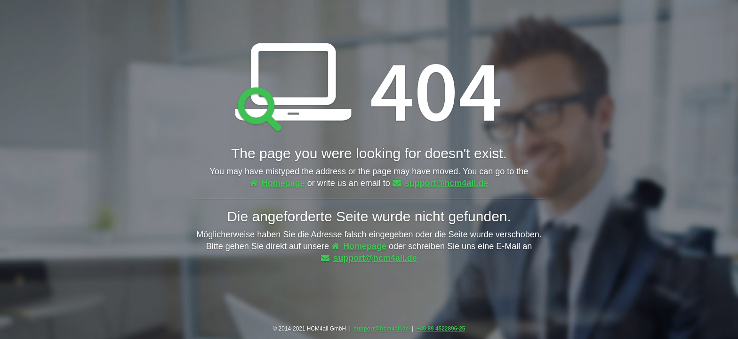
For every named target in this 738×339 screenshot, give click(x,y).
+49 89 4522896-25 (441, 328)
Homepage (277, 183)
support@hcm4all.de (441, 183)
